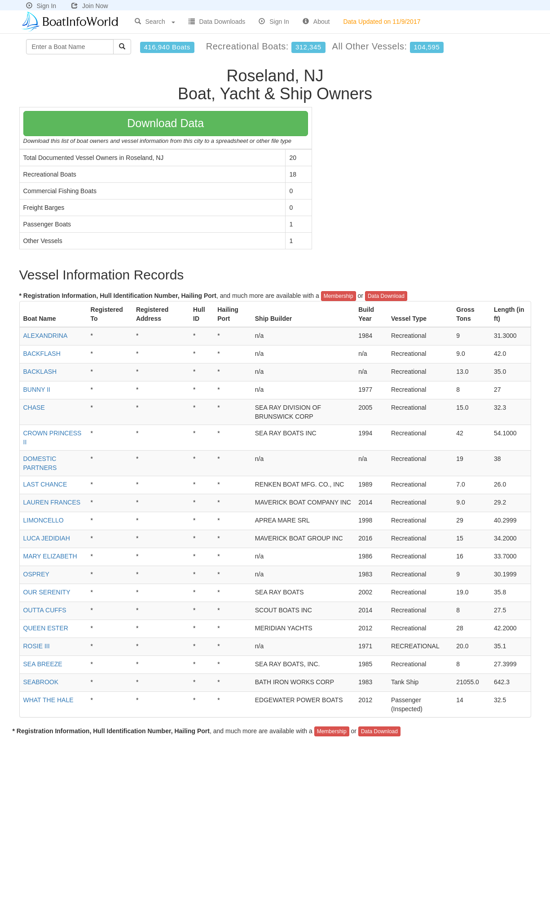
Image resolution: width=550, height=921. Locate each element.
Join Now (89, 5)
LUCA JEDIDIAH (46, 538)
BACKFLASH (42, 353)
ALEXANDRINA (45, 335)
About (316, 21)
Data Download (386, 296)
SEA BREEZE (42, 664)
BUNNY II (36, 389)
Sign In (41, 5)
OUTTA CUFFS (44, 610)
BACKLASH (40, 371)
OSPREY (36, 574)
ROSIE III (36, 646)
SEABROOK (41, 682)
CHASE (34, 407)
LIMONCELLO (43, 520)
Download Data (165, 123)
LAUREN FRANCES (52, 502)
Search (155, 21)
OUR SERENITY (46, 592)
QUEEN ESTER (45, 628)
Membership (338, 296)
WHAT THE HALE (48, 700)
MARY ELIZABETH (50, 556)
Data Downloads (217, 21)
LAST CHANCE (45, 484)
